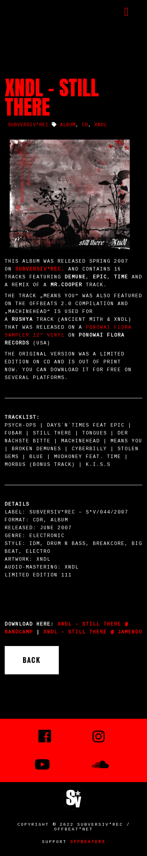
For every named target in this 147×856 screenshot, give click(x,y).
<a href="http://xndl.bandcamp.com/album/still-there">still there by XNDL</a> (73, 606)
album (68, 125)
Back (32, 660)
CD (85, 125)
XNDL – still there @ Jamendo (93, 632)
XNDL (100, 125)
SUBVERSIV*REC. (30, 125)
